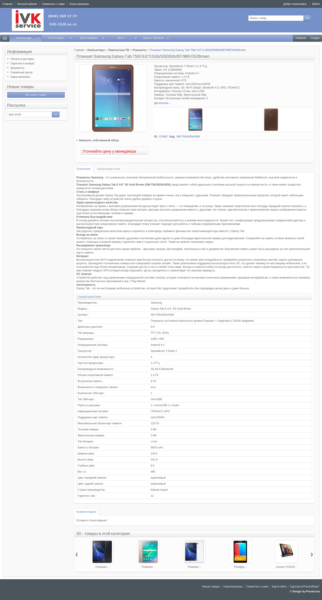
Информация (19, 52)
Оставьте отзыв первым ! (92, 520)
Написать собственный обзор (99, 140)
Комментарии (86, 511)
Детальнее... (162, 103)
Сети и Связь (60, 38)
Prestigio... (240, 566)
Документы (17, 68)
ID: (156, 136)
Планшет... (102, 566)
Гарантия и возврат (23, 63)
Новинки (300, 38)
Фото (127, 38)
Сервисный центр (22, 72)
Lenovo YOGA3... (286, 566)
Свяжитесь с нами (257, 587)
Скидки (315, 38)
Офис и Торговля (156, 38)
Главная (79, 50)
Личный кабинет (27, 4)
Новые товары (20, 87)
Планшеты (140, 50)
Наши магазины (20, 76)
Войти (316, 4)
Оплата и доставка (22, 59)
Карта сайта (279, 587)
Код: (172, 136)
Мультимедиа (92, 38)
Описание (83, 169)
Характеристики (108, 169)
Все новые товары (36, 94)
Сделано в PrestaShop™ (305, 587)
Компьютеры (28, 38)
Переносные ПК (118, 50)
